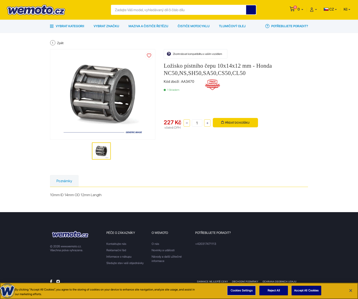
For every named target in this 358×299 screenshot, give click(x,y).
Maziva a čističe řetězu (148, 26)
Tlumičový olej (232, 26)
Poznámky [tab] (64, 181)
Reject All (274, 292)
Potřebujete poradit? (286, 26)
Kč (345, 9)
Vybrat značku (106, 26)
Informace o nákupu (119, 256)
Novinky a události (163, 250)
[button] (300, 9)
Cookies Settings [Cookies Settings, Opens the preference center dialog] (242, 292)
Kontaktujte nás (116, 244)
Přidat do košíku (235, 123)
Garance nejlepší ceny (212, 281)
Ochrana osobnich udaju (280, 281)
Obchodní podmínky (245, 281)
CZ (329, 9)
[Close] (351, 292)
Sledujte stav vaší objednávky (125, 263)
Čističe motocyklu (194, 26)
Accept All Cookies (306, 292)
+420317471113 (205, 244)
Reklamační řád (116, 250)
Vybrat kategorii (67, 26)
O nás (155, 244)
